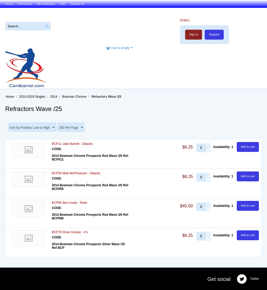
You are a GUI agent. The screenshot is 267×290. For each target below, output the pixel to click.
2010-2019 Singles (32, 96)
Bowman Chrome (74, 96)
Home (9, 3)
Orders (185, 20)
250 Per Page (71, 127)
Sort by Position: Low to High (32, 127)
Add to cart (248, 146)
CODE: (57, 149)
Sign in (193, 34)
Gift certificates (46, 3)
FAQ (63, 3)
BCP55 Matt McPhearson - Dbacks (76, 173)
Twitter (248, 279)
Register (214, 34)
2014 (53, 96)
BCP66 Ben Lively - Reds (69, 203)
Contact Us (77, 3)
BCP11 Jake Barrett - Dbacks (72, 144)
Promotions (24, 3)
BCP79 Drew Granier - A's (70, 232)
